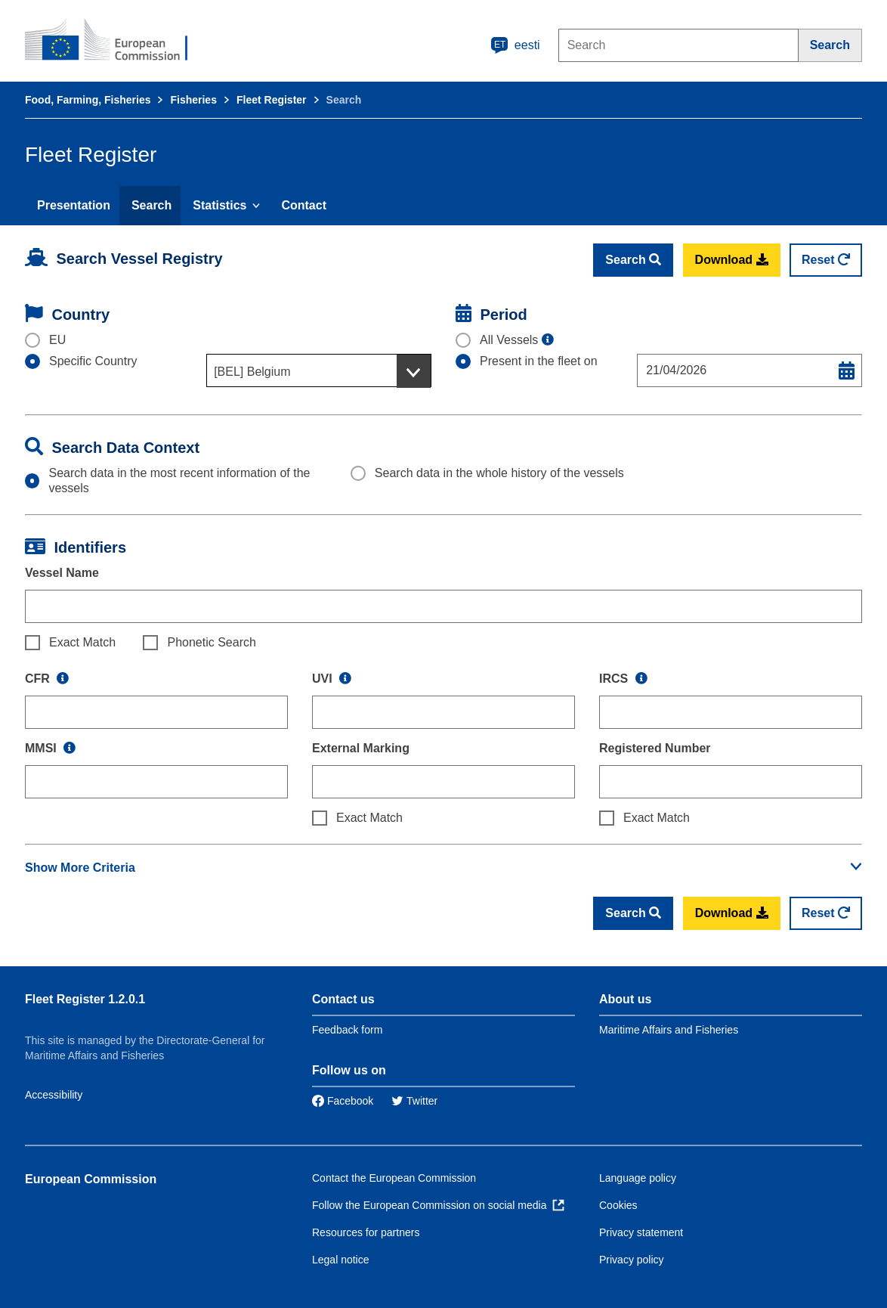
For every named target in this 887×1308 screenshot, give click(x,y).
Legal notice (340, 1260)
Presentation (73, 205)
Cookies (618, 1205)
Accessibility (53, 1095)
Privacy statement (641, 1232)
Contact (303, 205)
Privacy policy (631, 1260)
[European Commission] (116, 41)
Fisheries (193, 100)
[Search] (830, 45)
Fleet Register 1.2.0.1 (85, 999)
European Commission (90, 1179)
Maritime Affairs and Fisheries (668, 1030)
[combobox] (319, 370)
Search (151, 205)
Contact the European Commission (394, 1178)
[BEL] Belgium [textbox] (252, 371)
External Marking (361, 748)
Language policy (637, 1178)
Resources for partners (365, 1232)
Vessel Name (62, 572)
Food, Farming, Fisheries (87, 100)
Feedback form (347, 1030)
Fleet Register (271, 100)
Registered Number (655, 748)
